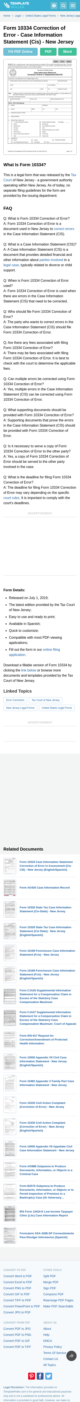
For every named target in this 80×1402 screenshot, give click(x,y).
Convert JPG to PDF (17, 1312)
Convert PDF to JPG (17, 1328)
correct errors (64, 229)
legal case (11, 265)
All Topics (49, 1365)
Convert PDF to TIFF (17, 1347)
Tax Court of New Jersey (46, 700)
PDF (48, 51)
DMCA (47, 1341)
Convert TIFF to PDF (17, 1300)
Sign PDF (49, 1288)
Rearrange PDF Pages (58, 1300)
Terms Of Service (54, 1353)
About (47, 1328)
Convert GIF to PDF (16, 1294)
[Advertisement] (40, 546)
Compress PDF (53, 1294)
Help (46, 1334)
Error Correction (15, 700)
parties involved (51, 260)
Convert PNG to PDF (17, 1288)
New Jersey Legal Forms (20, 707)
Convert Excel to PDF (17, 1282)
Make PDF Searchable (58, 1306)
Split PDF (49, 1276)
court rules (11, 498)
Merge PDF (51, 1282)
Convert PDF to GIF (16, 1341)
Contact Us (50, 1359)
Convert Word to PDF (17, 1276)
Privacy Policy (52, 1347)
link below (28, 670)
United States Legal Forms (57, 707)
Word (67, 51)
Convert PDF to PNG (17, 1334)
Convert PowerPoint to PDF (21, 1306)
